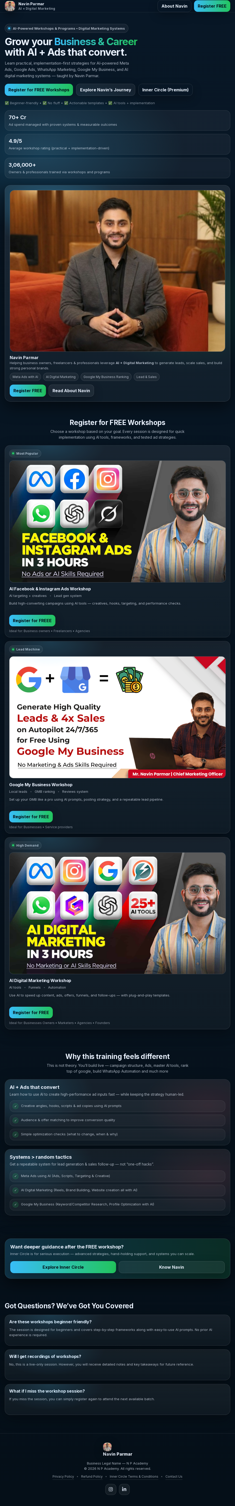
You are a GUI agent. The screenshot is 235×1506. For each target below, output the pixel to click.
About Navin (174, 6)
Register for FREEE (32, 623)
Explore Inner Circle (63, 1269)
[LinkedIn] (124, 1489)
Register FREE (212, 6)
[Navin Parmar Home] (30, 6)
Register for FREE (31, 819)
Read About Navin (71, 393)
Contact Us (173, 1476)
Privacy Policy (63, 1476)
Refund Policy (92, 1476)
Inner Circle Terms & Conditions (134, 1476)
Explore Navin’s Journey (105, 89)
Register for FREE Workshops (38, 89)
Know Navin (171, 1269)
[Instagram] (111, 1489)
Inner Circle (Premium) (165, 89)
